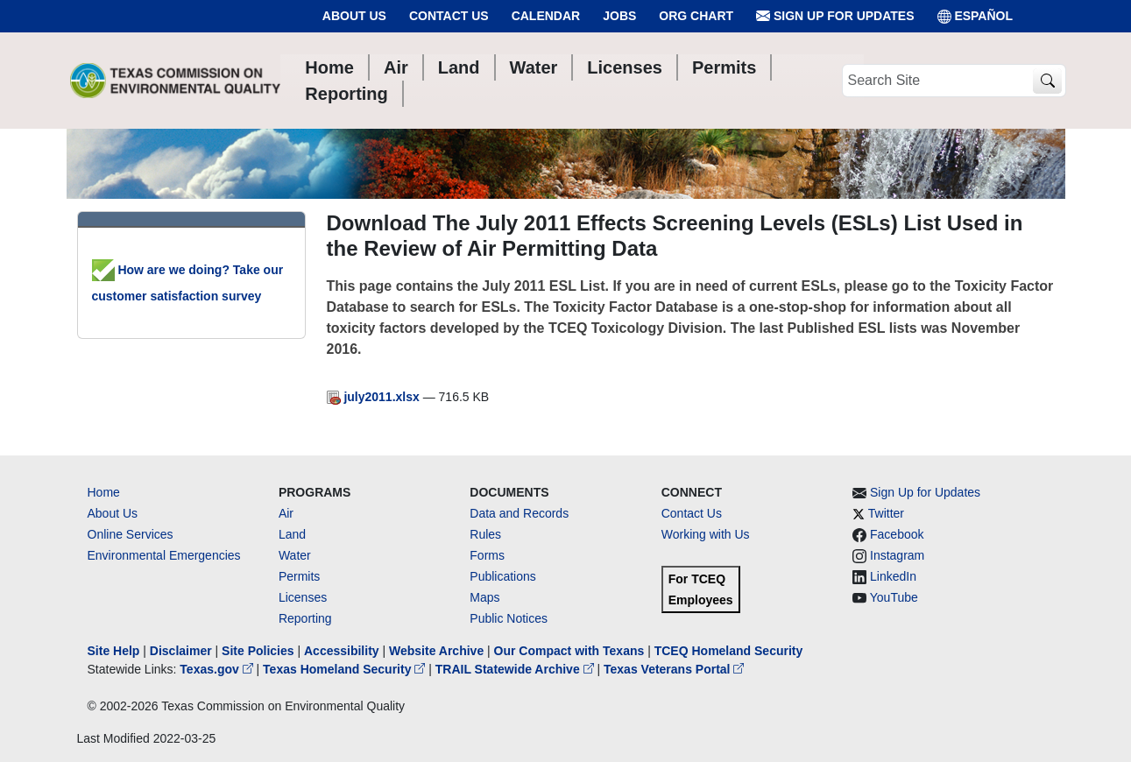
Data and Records (519, 513)
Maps (484, 597)
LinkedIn (893, 576)
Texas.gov (218, 669)
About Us (354, 16)
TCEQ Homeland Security (728, 651)
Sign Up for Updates (835, 16)
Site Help (114, 651)
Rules (485, 534)
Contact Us (449, 16)
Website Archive (436, 651)
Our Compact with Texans (569, 651)
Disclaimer (181, 651)
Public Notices (509, 618)
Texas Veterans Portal (674, 669)
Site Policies (257, 651)
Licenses (303, 597)
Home (104, 492)
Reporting (305, 618)
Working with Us (705, 534)
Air (286, 513)
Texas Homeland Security (345, 669)
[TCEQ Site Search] (1047, 81)
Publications (503, 576)
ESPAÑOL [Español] (975, 16)
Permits (299, 576)
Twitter (886, 513)
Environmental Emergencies (164, 555)
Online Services (130, 534)
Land (292, 534)
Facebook (896, 534)
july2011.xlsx (375, 397)
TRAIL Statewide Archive (516, 669)
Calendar (546, 16)
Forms (487, 555)
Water (295, 555)
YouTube (894, 597)
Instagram (897, 555)
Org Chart (696, 16)
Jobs (619, 16)
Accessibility (343, 651)
